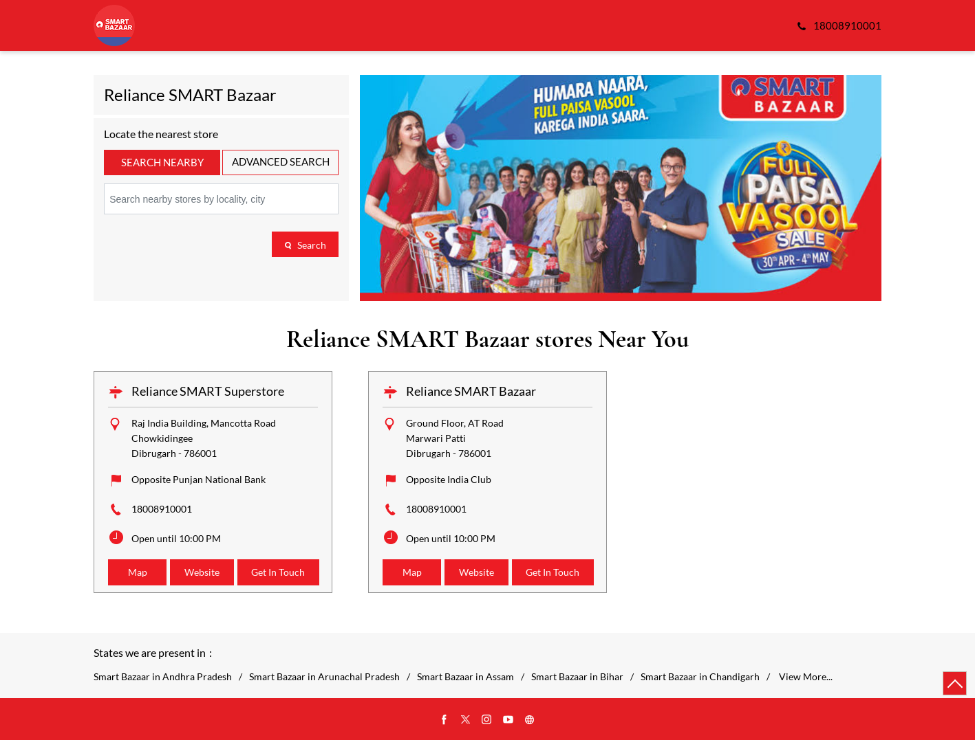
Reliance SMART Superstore (207, 391)
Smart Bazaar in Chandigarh (700, 676)
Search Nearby (162, 162)
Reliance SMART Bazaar (471, 391)
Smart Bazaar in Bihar (577, 676)
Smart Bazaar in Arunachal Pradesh (324, 676)
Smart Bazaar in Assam (465, 676)
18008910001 (161, 509)
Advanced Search (281, 161)
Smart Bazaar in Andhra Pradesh (163, 676)
